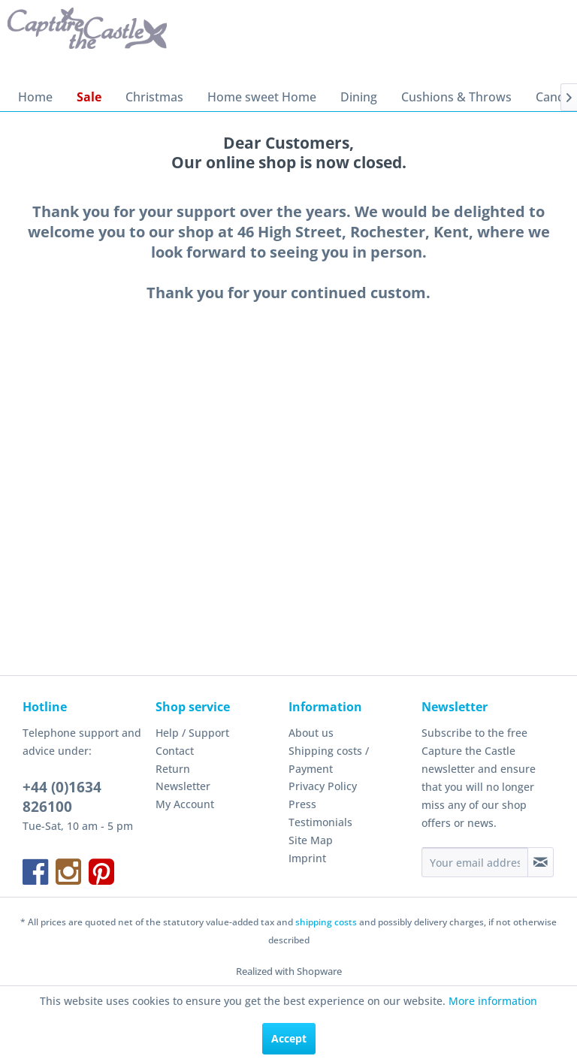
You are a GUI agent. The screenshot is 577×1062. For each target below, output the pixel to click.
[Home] (35, 97)
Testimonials (320, 822)
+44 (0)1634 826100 (62, 796)
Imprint (307, 858)
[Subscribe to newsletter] (540, 862)
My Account (185, 804)
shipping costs (326, 922)
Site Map (310, 840)
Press (302, 804)
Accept (289, 1038)
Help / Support (192, 733)
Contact (175, 751)
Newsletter (183, 786)
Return (173, 769)
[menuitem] (35, 97)
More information (493, 1001)
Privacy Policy (322, 786)
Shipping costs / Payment (328, 760)
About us (311, 733)
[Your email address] (474, 862)
